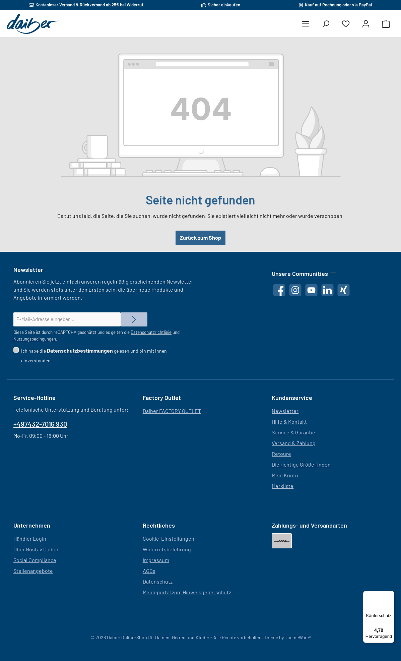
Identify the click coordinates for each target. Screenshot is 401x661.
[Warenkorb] (386, 24)
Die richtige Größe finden (301, 464)
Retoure (281, 453)
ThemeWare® (298, 637)
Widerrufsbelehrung (167, 549)
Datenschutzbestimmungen (80, 350)
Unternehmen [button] (31, 525)
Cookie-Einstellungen (168, 538)
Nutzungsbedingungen (34, 339)
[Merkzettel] (345, 24)
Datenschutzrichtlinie (151, 332)
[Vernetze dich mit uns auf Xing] (343, 290)
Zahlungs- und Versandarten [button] (309, 525)
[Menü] (305, 24)
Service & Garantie (293, 432)
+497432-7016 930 (40, 424)
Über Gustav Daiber (36, 549)
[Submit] (134, 319)
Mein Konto (285, 475)
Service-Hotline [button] (34, 397)
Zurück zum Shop (200, 237)
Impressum (156, 560)
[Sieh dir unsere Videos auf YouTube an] (311, 290)
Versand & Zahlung (294, 443)
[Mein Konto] (365, 24)
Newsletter (285, 411)
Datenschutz (158, 581)
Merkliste (282, 486)
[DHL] (282, 540)
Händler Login (29, 538)
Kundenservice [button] (292, 397)
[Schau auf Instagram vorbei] (295, 290)
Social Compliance (34, 560)
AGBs (149, 570)
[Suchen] (325, 24)
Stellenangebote (33, 570)
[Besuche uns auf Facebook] (279, 290)
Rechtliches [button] (159, 525)
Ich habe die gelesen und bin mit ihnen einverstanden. (94, 353)
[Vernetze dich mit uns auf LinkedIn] (327, 290)
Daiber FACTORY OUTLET (172, 411)
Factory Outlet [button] (162, 397)
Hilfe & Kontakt (289, 421)
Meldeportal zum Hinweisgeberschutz (187, 592)
